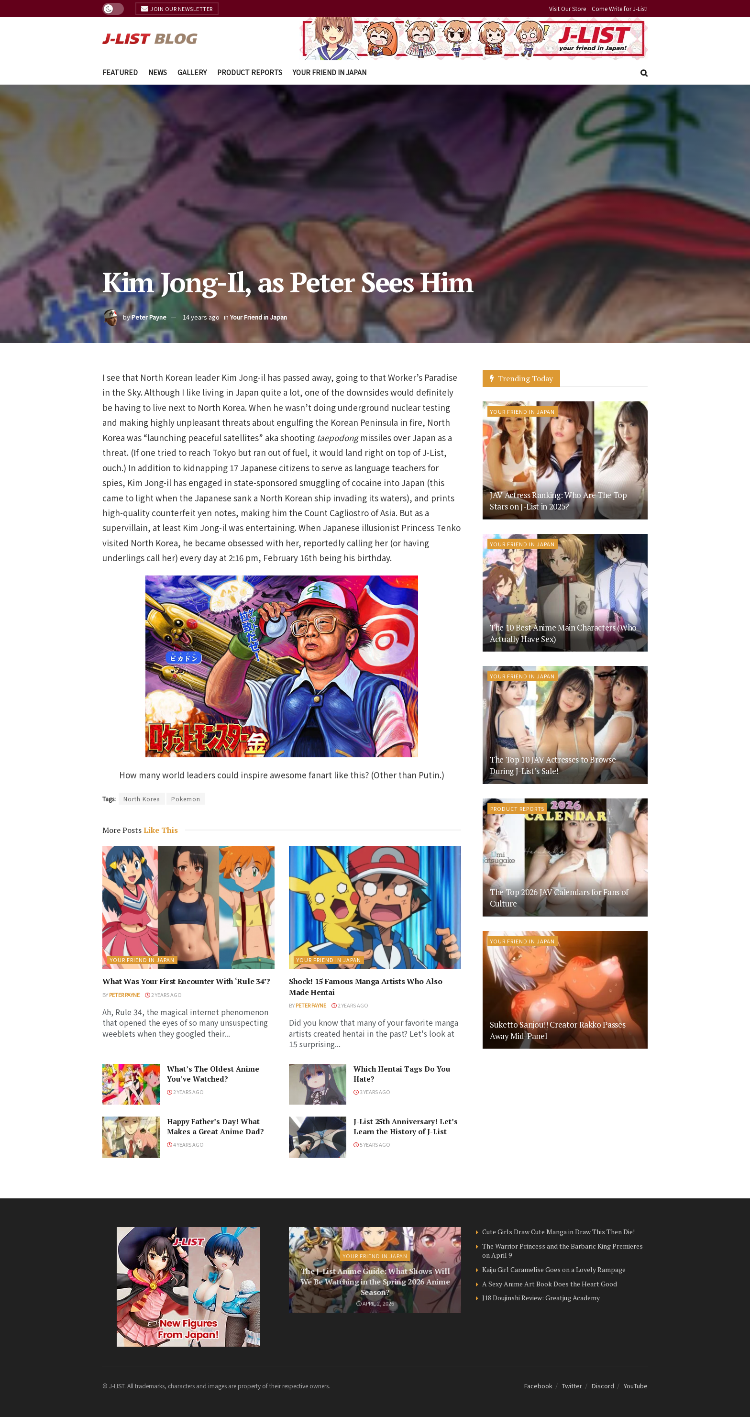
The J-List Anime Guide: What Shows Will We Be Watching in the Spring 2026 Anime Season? (375, 1282)
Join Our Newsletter (177, 8)
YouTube (636, 1385)
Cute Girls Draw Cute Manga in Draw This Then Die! (558, 1231)
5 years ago (371, 1144)
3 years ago (371, 1092)
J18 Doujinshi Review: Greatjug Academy (541, 1297)
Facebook (538, 1385)
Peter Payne (149, 316)
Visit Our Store (567, 8)
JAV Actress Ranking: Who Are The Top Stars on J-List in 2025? (558, 500)
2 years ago (163, 994)
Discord (603, 1385)
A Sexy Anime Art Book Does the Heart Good (549, 1283)
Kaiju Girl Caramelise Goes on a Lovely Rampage (554, 1269)
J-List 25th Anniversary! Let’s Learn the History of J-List (405, 1126)
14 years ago (201, 316)
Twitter (572, 1385)
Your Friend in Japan (329, 72)
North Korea (141, 799)
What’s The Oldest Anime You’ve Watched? (213, 1074)
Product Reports (249, 72)
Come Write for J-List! (620, 8)
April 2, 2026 (375, 1303)
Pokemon (185, 799)
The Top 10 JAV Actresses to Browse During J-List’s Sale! (553, 765)
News (157, 72)
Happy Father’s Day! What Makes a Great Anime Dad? (215, 1126)
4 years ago (185, 1144)
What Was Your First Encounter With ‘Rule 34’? (186, 981)
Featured (120, 72)
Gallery (192, 72)
